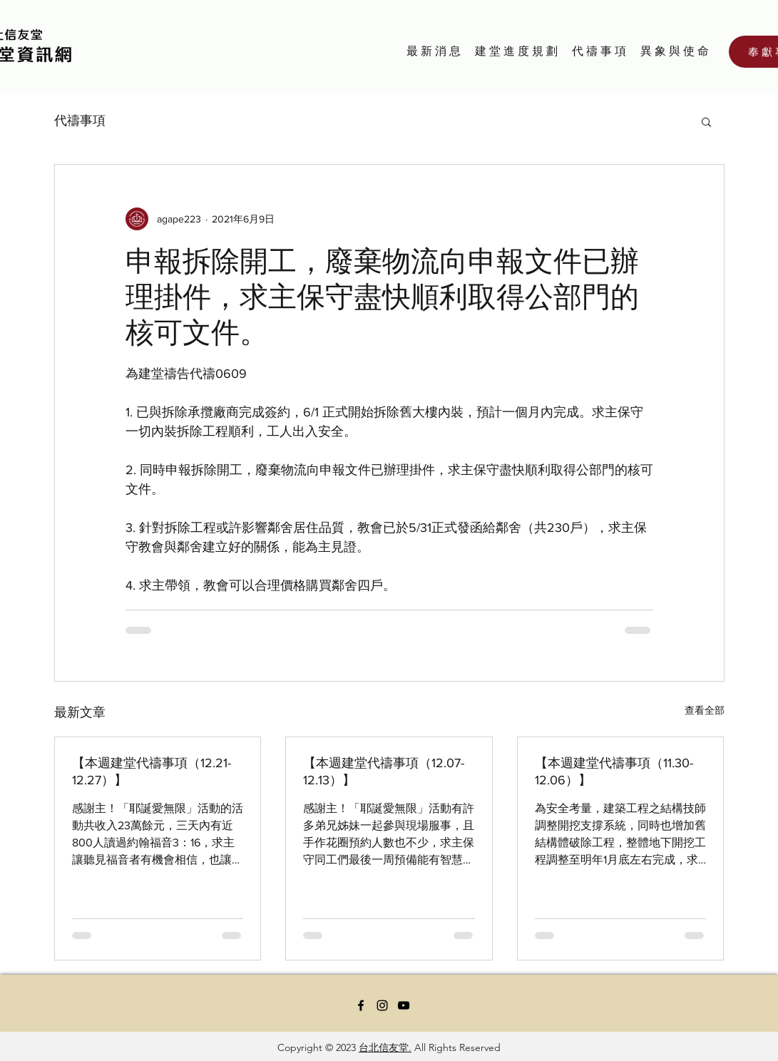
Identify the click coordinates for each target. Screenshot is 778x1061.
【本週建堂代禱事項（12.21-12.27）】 (151, 771)
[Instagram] (382, 1005)
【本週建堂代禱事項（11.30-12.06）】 (614, 771)
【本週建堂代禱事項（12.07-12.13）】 (383, 771)
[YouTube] (403, 1005)
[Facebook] (361, 1005)
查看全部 (705, 710)
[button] (706, 121)
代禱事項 (80, 120)
